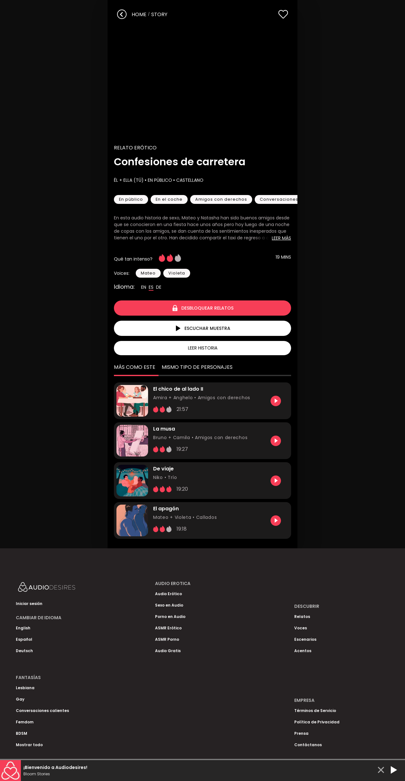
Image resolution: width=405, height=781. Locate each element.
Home (139, 14)
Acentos (302, 650)
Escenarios (305, 639)
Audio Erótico (168, 593)
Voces (300, 628)
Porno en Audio (170, 616)
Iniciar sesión (29, 603)
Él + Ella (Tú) (129, 180)
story (159, 14)
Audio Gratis (168, 650)
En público (159, 180)
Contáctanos (308, 744)
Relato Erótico (135, 147)
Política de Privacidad (317, 722)
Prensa (301, 733)
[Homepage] (63, 588)
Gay (20, 699)
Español (24, 639)
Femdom (25, 722)
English (23, 628)
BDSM (21, 733)
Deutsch (24, 650)
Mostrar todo (29, 744)
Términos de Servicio (315, 710)
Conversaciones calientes (42, 710)
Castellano (189, 180)
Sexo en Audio (169, 605)
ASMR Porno (167, 639)
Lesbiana (25, 687)
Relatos (302, 616)
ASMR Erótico (168, 628)
